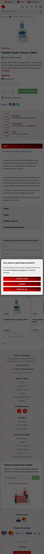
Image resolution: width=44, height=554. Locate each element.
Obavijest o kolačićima (19, 270)
